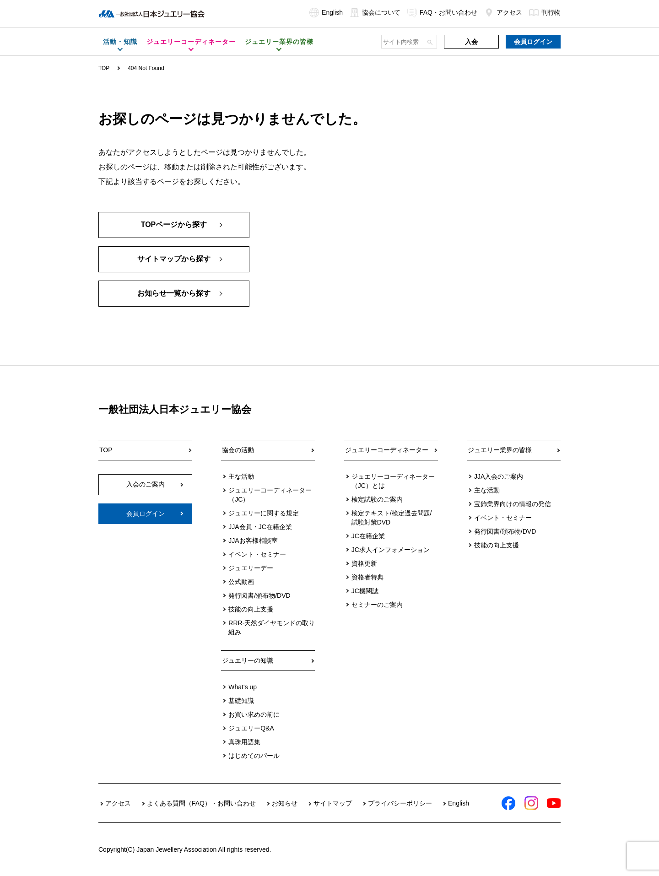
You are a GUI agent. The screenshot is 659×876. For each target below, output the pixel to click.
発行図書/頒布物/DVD (259, 595)
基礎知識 (241, 700)
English (326, 12)
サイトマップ (332, 803)
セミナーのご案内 (377, 604)
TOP (103, 68)
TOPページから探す (174, 225)
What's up (242, 687)
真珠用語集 (244, 742)
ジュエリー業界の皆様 (500, 450)
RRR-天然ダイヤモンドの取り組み (271, 627)
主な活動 (241, 476)
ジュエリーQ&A (251, 728)
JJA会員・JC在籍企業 (260, 526)
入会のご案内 (145, 484)
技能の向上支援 (250, 609)
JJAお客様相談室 (252, 540)
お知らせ (284, 803)
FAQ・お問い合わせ (442, 12)
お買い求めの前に (254, 714)
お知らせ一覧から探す (174, 293)
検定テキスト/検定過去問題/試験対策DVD (391, 517)
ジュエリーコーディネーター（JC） (270, 495)
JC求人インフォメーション (390, 549)
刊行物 (545, 12)
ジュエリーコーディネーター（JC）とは (393, 481)
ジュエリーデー (250, 568)
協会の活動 (238, 450)
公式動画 (241, 581)
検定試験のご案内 (377, 499)
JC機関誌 (364, 591)
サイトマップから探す (174, 259)
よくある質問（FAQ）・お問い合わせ (201, 803)
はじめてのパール (254, 755)
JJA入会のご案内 (498, 476)
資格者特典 (367, 577)
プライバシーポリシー (400, 803)
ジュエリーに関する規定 (263, 513)
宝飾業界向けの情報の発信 (512, 504)
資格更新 (364, 563)
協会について (375, 12)
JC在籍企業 (368, 536)
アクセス (503, 12)
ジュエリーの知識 (247, 660)
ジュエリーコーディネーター (386, 450)
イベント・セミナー (257, 554)
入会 (471, 41)
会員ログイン (533, 41)
